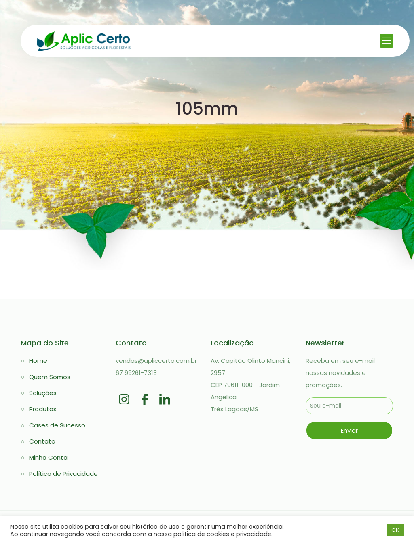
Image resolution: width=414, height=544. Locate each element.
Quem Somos (49, 376)
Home (38, 360)
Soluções (43, 393)
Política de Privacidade (63, 473)
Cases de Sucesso (57, 425)
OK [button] (395, 530)
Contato (42, 441)
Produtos (43, 409)
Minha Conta (48, 457)
